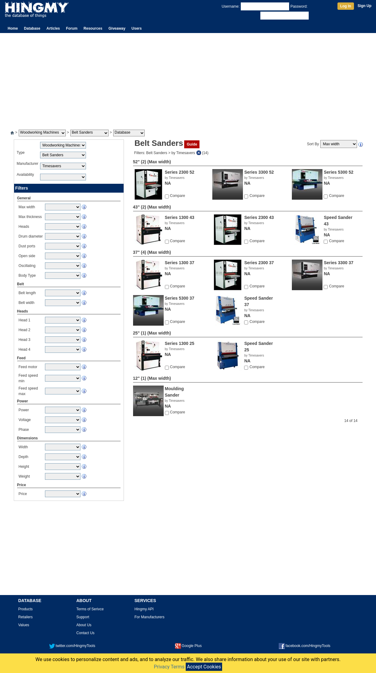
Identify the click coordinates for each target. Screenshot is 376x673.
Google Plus (188, 646)
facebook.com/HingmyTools (304, 646)
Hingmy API (144, 609)
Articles (53, 28)
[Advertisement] (188, 79)
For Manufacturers (150, 617)
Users (137, 28)
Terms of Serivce (90, 609)
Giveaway (116, 28)
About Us (83, 625)
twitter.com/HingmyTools (72, 646)
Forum (71, 28)
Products (25, 609)
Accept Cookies (204, 667)
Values (23, 625)
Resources (93, 28)
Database (32, 28)
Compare (177, 196)
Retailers (25, 617)
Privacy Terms (169, 667)
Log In (345, 6)
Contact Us (85, 633)
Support (82, 617)
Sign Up (364, 6)
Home (13, 28)
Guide (192, 144)
